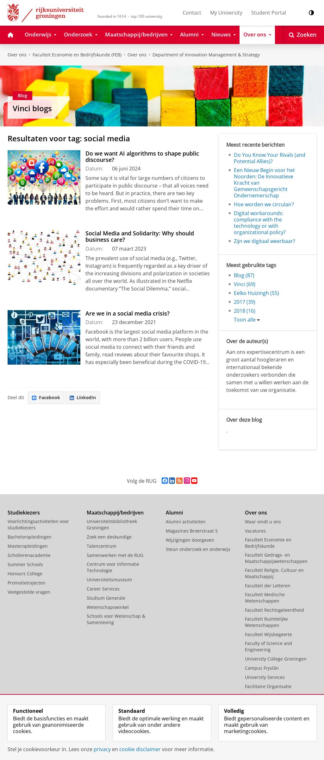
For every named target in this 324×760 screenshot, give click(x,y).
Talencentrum (101, 546)
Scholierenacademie (29, 555)
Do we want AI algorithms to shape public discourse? (142, 156)
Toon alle (245, 319)
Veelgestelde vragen (29, 592)
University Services (265, 677)
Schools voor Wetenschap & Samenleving (116, 619)
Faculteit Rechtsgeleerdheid (274, 610)
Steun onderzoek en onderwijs (198, 549)
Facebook (46, 397)
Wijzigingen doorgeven (190, 540)
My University (226, 12)
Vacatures (255, 531)
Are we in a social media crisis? (127, 313)
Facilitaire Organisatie (268, 686)
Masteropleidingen (28, 546)
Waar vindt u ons (263, 522)
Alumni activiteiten (186, 522)
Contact (192, 12)
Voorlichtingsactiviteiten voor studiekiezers (38, 524)
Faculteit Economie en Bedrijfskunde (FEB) (77, 55)
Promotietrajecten (27, 583)
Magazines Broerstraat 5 (192, 531)
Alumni (174, 512)
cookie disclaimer (140, 749)
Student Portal (268, 12)
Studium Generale (106, 598)
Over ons (17, 55)
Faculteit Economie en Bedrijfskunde (268, 543)
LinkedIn (83, 397)
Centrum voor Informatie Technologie (113, 567)
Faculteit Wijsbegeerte (268, 634)
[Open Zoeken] (302, 35)
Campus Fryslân (262, 668)
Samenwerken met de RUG (115, 555)
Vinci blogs (32, 108)
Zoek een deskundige (109, 537)
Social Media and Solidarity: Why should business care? (139, 236)
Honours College (25, 574)
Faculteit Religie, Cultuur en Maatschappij (274, 573)
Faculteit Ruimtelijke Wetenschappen (266, 622)
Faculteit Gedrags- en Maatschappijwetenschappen (276, 558)
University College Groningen (276, 659)
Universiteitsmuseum (109, 580)
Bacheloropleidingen (30, 537)
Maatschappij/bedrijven (115, 512)
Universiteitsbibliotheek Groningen (112, 524)
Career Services (103, 589)
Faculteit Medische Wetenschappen (265, 597)
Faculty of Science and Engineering (268, 646)
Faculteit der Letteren (267, 586)
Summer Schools (25, 564)
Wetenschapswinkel (108, 607)
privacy (102, 749)
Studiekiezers (24, 512)
